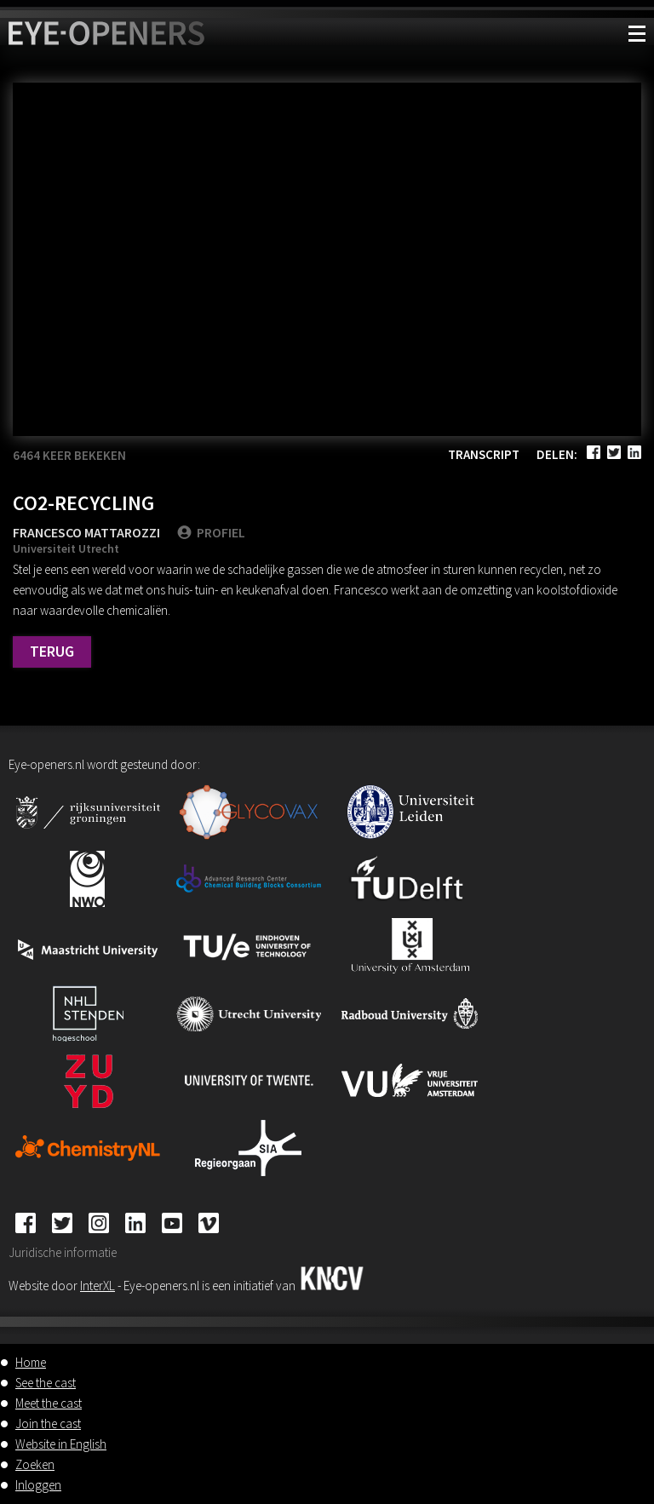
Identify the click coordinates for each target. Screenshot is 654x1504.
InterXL (97, 1285)
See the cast (45, 1383)
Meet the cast (48, 1403)
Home (30, 1362)
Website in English (60, 1444)
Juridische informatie (63, 1252)
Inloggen (38, 1485)
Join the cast (48, 1423)
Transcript (483, 454)
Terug (52, 651)
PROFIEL (211, 532)
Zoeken (34, 1464)
